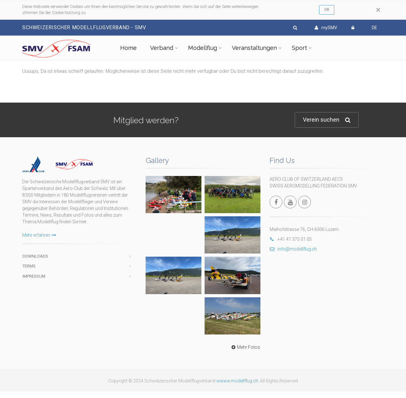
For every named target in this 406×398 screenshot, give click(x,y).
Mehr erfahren (39, 235)
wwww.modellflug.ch (237, 380)
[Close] (378, 9)
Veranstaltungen (254, 47)
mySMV (326, 27)
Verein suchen (326, 119)
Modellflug (202, 47)
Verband (161, 47)
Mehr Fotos (245, 347)
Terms (29, 266)
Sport (299, 47)
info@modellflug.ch (293, 249)
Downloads (35, 256)
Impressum (34, 276)
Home (128, 47)
